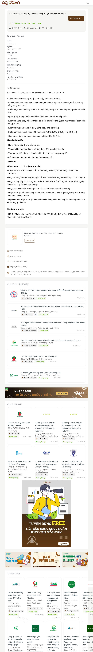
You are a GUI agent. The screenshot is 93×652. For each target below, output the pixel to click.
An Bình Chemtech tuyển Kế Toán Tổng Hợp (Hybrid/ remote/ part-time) (71, 642)
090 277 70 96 (15, 256)
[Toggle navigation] (87, 2)
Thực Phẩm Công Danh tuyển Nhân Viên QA (34, 595)
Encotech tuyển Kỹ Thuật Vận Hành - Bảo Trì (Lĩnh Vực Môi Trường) (73, 464)
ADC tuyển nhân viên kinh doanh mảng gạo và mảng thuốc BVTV (53, 598)
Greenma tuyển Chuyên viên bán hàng (71, 595)
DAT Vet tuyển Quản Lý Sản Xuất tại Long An (39, 356)
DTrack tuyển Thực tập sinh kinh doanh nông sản (41, 373)
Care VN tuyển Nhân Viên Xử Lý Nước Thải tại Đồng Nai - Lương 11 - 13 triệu (46, 464)
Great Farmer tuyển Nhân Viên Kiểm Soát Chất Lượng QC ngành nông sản (51, 340)
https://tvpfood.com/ (18, 267)
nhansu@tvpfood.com (19, 261)
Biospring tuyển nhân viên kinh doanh (33, 639)
